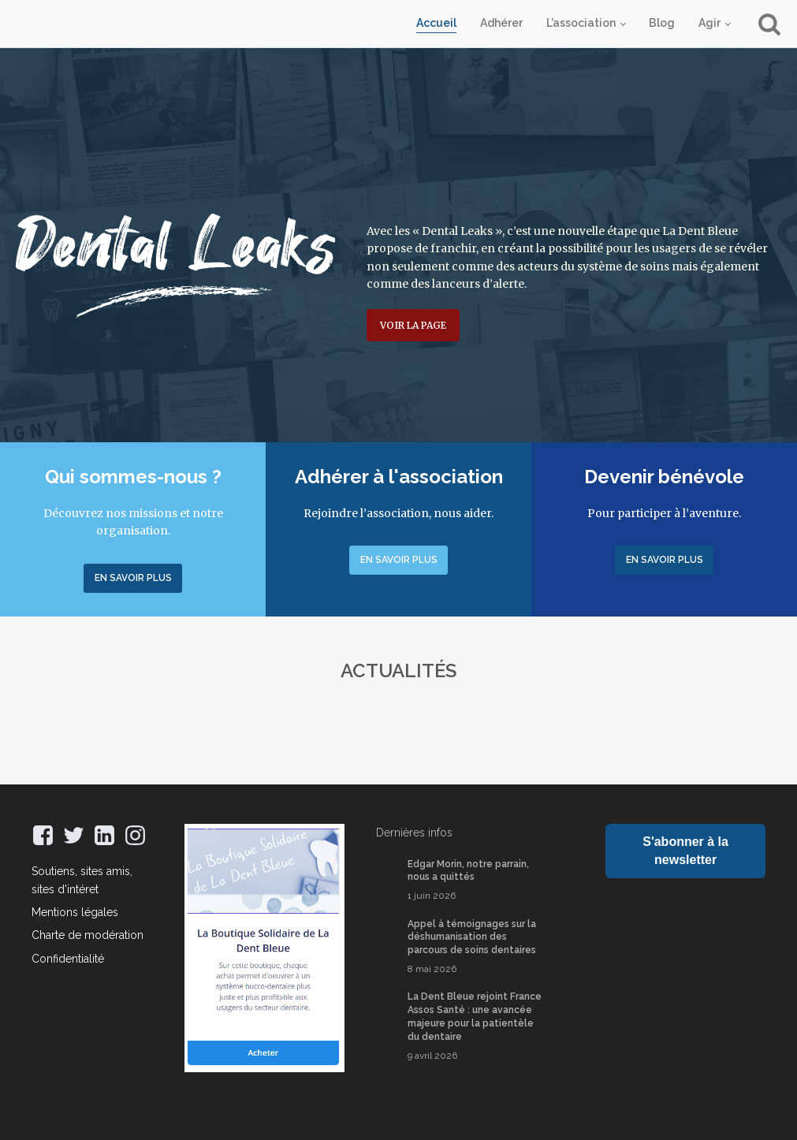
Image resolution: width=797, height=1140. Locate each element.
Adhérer (501, 23)
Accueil (436, 23)
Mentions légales (75, 912)
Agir (709, 23)
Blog (662, 23)
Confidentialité (68, 958)
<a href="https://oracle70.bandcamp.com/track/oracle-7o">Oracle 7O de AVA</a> (685, 910)
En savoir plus (133, 577)
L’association (581, 23)
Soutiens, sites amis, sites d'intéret (82, 880)
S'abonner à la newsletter (685, 850)
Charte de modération (87, 935)
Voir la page (413, 325)
